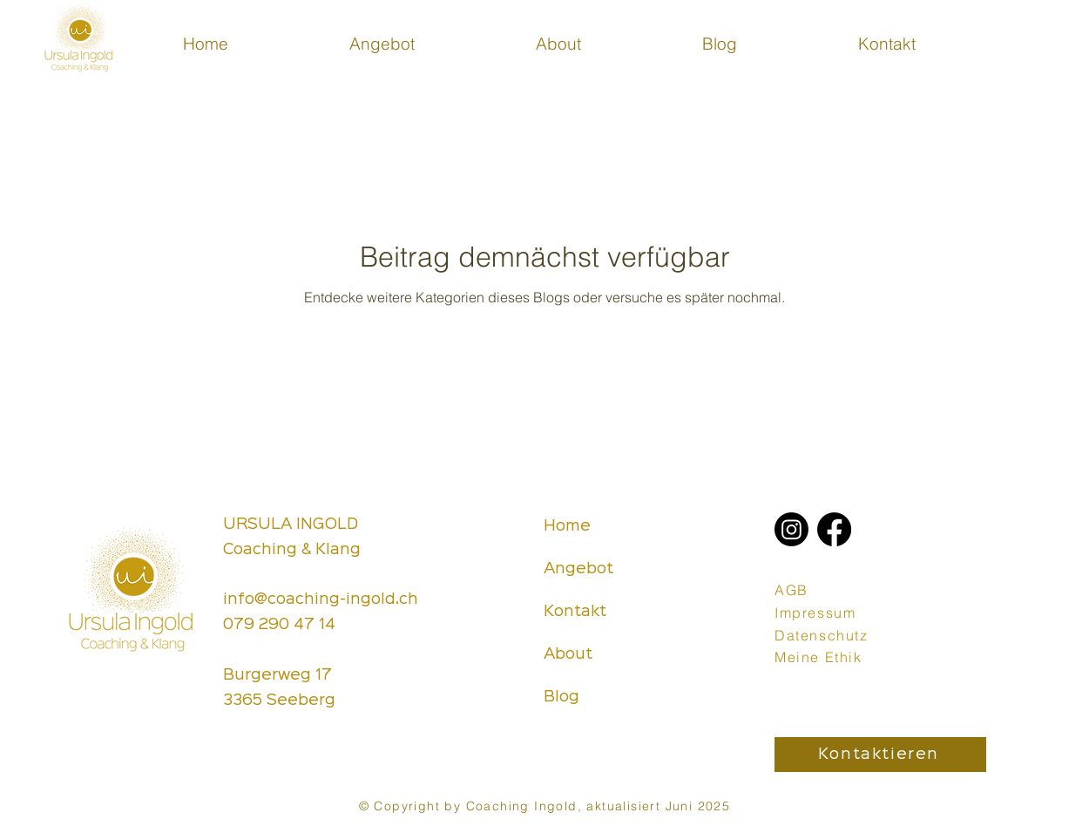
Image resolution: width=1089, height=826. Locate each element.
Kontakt (575, 612)
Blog (561, 697)
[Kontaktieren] (880, 754)
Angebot (578, 569)
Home (567, 526)
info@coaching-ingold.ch (320, 599)
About (568, 654)
